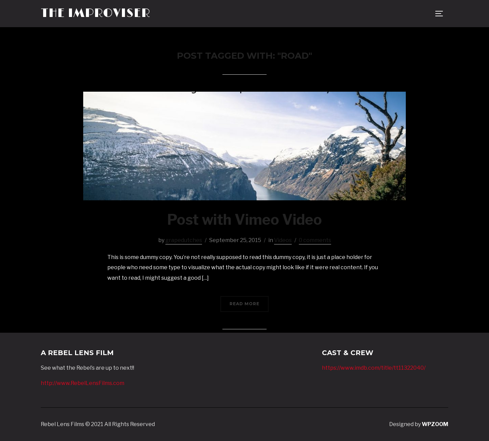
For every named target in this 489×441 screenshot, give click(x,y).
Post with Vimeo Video (244, 219)
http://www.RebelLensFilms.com (82, 383)
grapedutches (183, 240)
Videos (283, 240)
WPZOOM (435, 424)
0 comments (315, 240)
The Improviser (95, 13)
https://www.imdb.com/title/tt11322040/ (373, 368)
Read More (244, 303)
